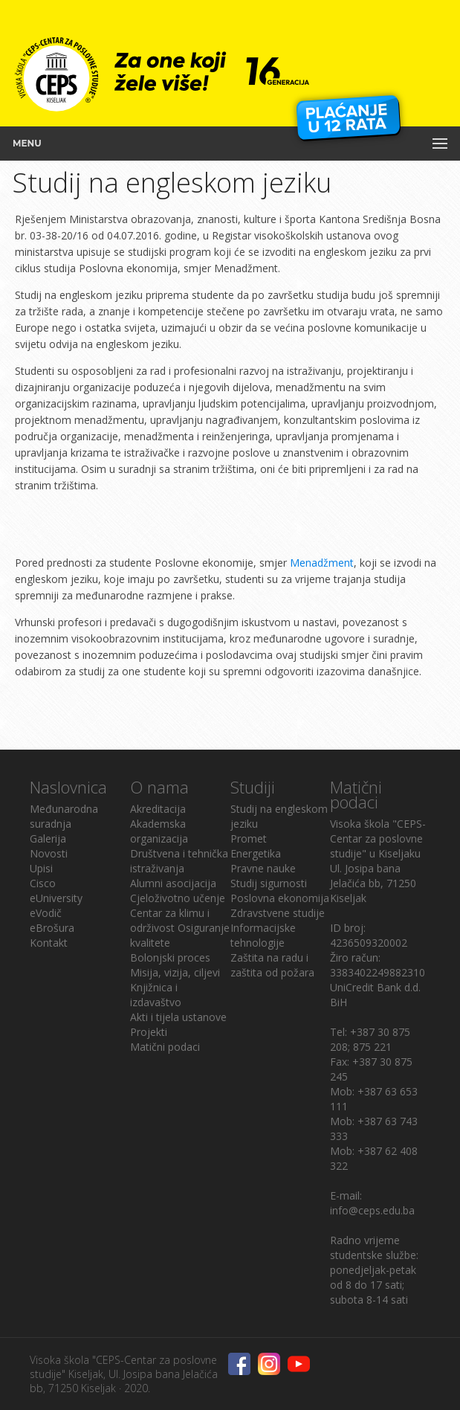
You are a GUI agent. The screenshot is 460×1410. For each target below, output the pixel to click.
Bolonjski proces (170, 957)
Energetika (255, 853)
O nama (159, 786)
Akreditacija (158, 809)
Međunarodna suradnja (64, 816)
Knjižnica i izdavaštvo (155, 994)
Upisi (41, 868)
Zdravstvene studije (277, 913)
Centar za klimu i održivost (170, 920)
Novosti (49, 853)
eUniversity (56, 898)
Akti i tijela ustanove (178, 1017)
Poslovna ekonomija (279, 898)
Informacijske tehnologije (263, 935)
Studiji (252, 786)
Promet (248, 838)
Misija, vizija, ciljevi (175, 972)
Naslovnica (68, 786)
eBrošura (52, 928)
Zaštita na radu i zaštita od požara (272, 964)
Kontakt (49, 943)
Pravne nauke (263, 868)
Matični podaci (165, 1047)
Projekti (148, 1032)
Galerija (48, 838)
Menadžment (322, 563)
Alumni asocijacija (173, 883)
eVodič (46, 913)
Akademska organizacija (159, 831)
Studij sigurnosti (268, 883)
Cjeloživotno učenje (177, 898)
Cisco (43, 883)
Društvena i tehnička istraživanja (179, 860)
